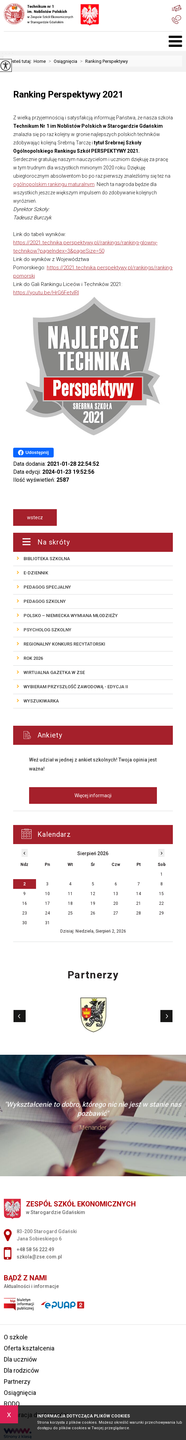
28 (138, 913)
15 (161, 893)
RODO (12, 1403)
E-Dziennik (36, 572)
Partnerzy (17, 1381)
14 (138, 893)
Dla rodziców (21, 1370)
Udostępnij (33, 452)
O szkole (16, 1337)
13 (115, 893)
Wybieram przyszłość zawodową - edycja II (76, 686)
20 (115, 903)
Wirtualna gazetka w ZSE (54, 672)
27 (115, 913)
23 (24, 913)
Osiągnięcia (61, 61)
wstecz (35, 517)
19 (92, 903)
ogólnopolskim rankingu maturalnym (54, 184)
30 (24, 922)
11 (70, 893)
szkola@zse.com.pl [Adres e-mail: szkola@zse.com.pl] (39, 1257)
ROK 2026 (33, 658)
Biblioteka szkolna (47, 558)
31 (47, 922)
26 (92, 913)
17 (47, 903)
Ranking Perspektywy (102, 61)
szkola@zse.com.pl (176, 8)
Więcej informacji (93, 795)
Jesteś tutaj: (20, 61)
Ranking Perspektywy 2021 (68, 94)
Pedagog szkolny (45, 601)
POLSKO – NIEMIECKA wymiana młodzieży (71, 615)
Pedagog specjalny (47, 587)
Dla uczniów (20, 1359)
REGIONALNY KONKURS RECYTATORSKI (64, 644)
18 (70, 903)
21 (138, 903)
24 (47, 913)
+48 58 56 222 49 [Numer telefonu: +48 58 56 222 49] (35, 1249)
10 (47, 893)
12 (92, 893)
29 (161, 913)
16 (24, 903)
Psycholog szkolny (47, 629)
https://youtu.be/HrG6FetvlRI (46, 292)
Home (40, 61)
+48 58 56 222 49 (176, 20)
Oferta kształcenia (29, 1348)
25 (70, 913)
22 (161, 903)
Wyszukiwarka (41, 701)
